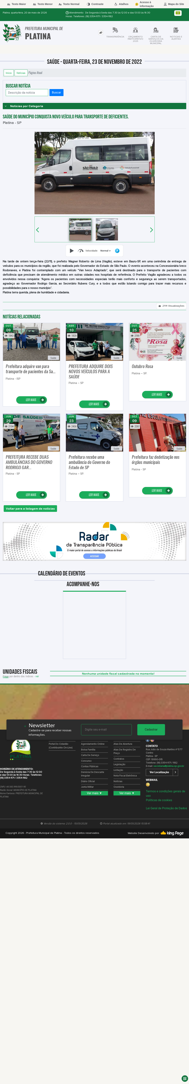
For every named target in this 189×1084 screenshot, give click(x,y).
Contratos (119, 759)
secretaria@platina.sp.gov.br (168, 766)
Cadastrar (151, 729)
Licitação (118, 770)
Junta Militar (87, 787)
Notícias (21, 73)
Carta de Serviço (90, 755)
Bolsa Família (88, 750)
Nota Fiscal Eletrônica (125, 776)
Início (9, 73)
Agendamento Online (92, 744)
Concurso (86, 761)
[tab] (100, 32)
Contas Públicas (89, 766)
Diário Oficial (88, 781)
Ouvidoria (119, 787)
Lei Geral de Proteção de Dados (166, 808)
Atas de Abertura (123, 744)
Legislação (119, 764)
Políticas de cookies (159, 800)
